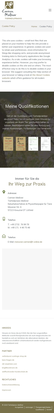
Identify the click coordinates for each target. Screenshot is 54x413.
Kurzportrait (19, 407)
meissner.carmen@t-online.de (28, 242)
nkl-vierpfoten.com (9, 364)
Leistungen (29, 407)
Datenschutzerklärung (11, 385)
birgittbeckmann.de (10, 368)
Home (34, 26)
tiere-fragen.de (8, 360)
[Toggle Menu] (50, 10)
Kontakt (49, 410)
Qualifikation (40, 410)
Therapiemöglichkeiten (43, 407)
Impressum (6, 390)
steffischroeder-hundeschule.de (15, 372)
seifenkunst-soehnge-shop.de (14, 356)
